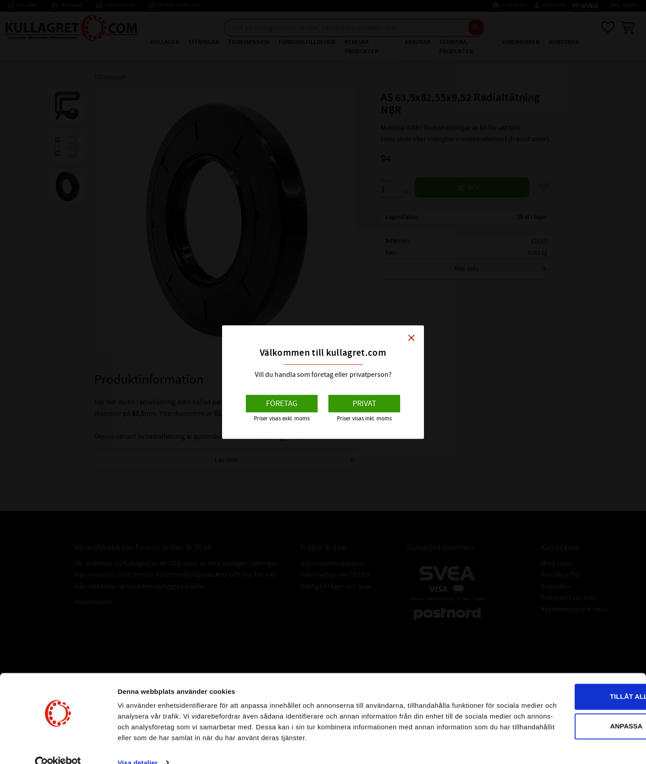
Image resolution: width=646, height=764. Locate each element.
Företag (281, 403)
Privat (364, 403)
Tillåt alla (571, 669)
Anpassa (571, 699)
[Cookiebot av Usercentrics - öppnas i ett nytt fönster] (58, 746)
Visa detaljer (137, 746)
